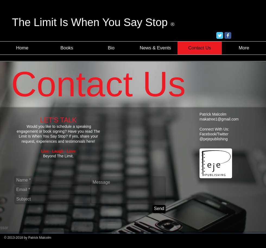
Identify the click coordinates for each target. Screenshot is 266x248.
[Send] (159, 209)
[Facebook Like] (246, 35)
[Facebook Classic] (227, 35)
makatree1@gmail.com (219, 119)
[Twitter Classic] (219, 35)
